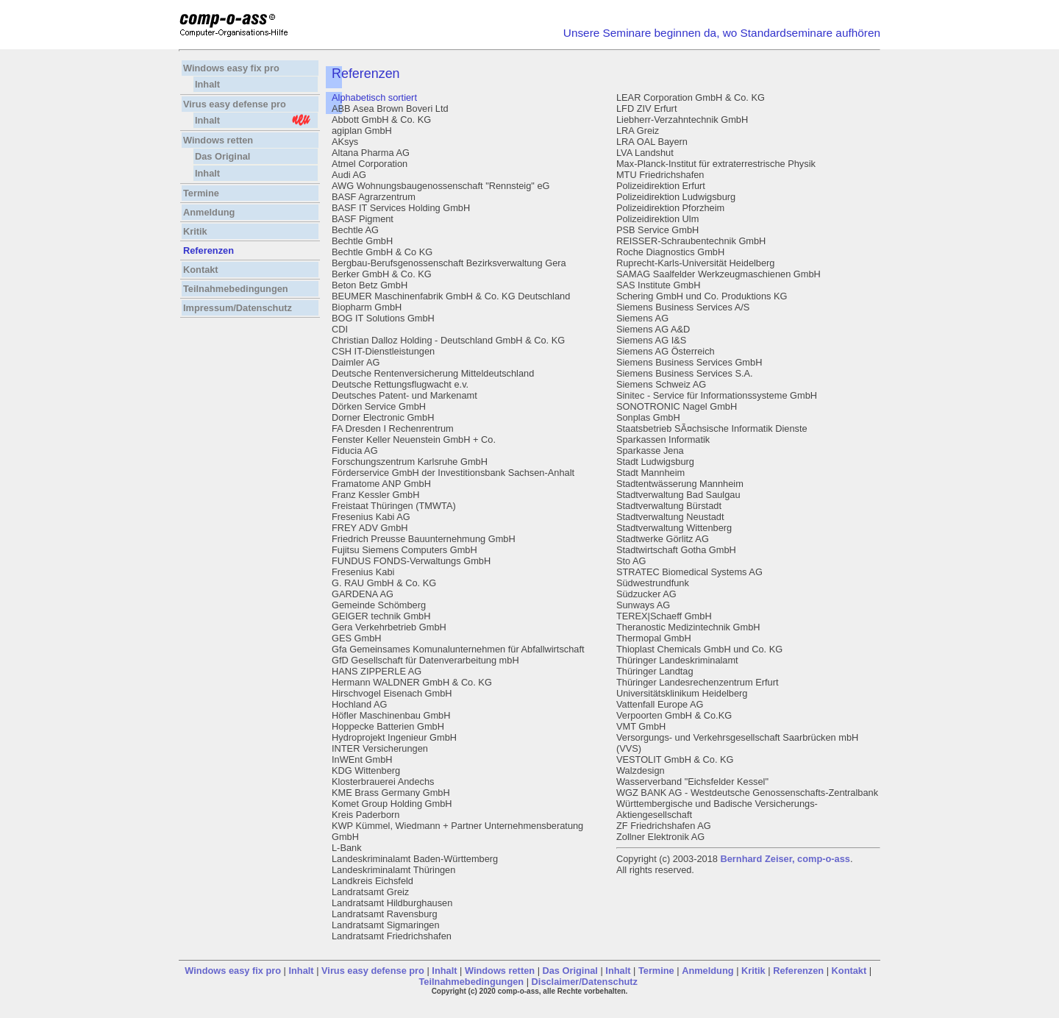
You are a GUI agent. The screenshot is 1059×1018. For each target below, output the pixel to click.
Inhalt (207, 84)
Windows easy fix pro (232, 68)
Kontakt (200, 269)
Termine (201, 193)
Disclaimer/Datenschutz (585, 981)
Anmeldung (209, 212)
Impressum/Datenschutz (237, 307)
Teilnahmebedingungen (235, 288)
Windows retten (218, 140)
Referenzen (798, 970)
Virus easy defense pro (235, 104)
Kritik (195, 231)
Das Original (222, 156)
